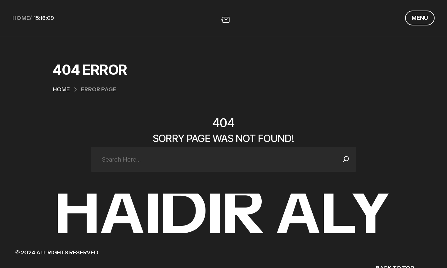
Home (61, 89)
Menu (420, 18)
